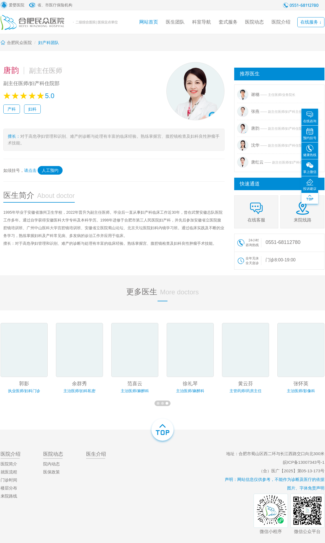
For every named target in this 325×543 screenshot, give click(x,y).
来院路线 (9, 496)
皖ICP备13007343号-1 (303, 462)
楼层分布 (9, 488)
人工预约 (50, 170)
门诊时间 (9, 480)
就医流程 (9, 472)
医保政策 (51, 472)
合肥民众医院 (19, 42)
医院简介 (9, 464)
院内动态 (51, 464)
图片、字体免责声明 (305, 488)
